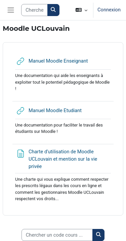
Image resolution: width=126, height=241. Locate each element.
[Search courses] (34, 10)
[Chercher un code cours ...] (57, 235)
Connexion (109, 10)
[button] (81, 10)
